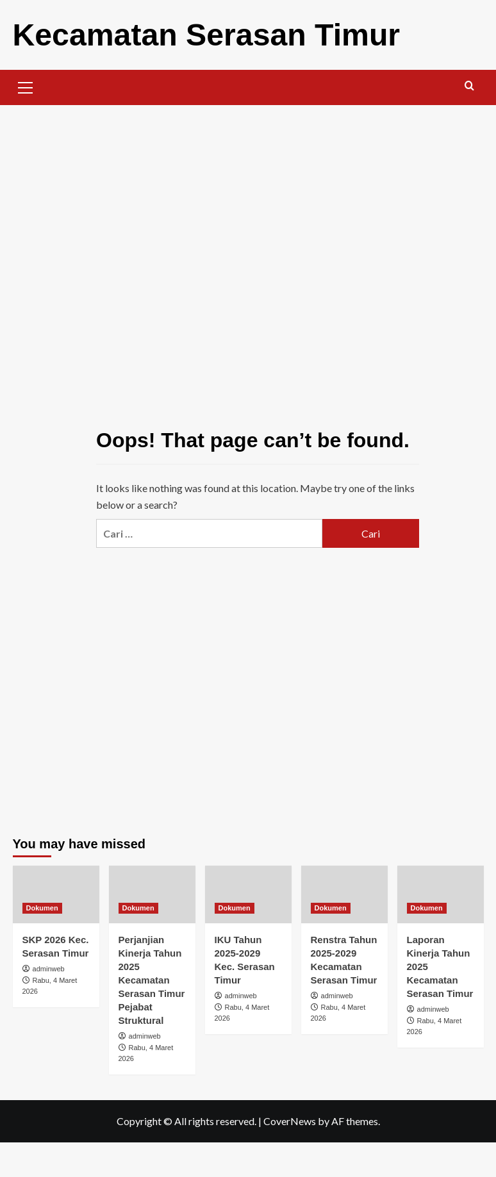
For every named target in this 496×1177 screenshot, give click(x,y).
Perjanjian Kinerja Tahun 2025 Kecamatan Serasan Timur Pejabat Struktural (152, 979)
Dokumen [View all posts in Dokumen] (42, 907)
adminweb (49, 968)
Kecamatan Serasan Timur (206, 34)
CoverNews (289, 1120)
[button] (25, 85)
